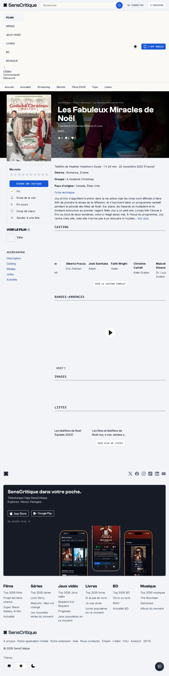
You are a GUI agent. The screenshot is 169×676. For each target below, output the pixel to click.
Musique (148, 586)
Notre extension (60, 641)
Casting (61, 227)
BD (115, 586)
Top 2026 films (12, 592)
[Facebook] (137, 474)
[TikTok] (150, 474)
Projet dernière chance (12, 600)
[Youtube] (164, 474)
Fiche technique (64, 192)
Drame (84, 172)
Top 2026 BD (121, 592)
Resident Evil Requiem (66, 604)
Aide (75, 641)
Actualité (8, 616)
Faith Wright (119, 263)
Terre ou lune (121, 598)
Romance (85, 102)
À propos (9, 641)
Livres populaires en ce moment (96, 610)
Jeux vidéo (68, 586)
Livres (91, 586)
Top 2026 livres (95, 592)
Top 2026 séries (41, 592)
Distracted (146, 603)
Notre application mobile (32, 641)
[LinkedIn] (157, 474)
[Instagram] (144, 474)
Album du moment (152, 608)
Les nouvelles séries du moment (42, 614)
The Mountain (149, 598)
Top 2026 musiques (152, 592)
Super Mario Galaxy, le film (12, 609)
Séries (36, 586)
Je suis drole (94, 603)
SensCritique (64, 102)
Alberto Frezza (76, 263)
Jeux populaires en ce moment (70, 618)
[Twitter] (130, 474)
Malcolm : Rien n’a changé (42, 605)
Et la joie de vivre (96, 598)
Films (75, 102)
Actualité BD (120, 608)
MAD (116, 603)
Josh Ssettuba (98, 263)
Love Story (38, 598)
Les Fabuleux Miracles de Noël (108, 102)
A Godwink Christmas (80, 179)
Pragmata (64, 611)
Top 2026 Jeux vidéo (68, 594)
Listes (60, 407)
